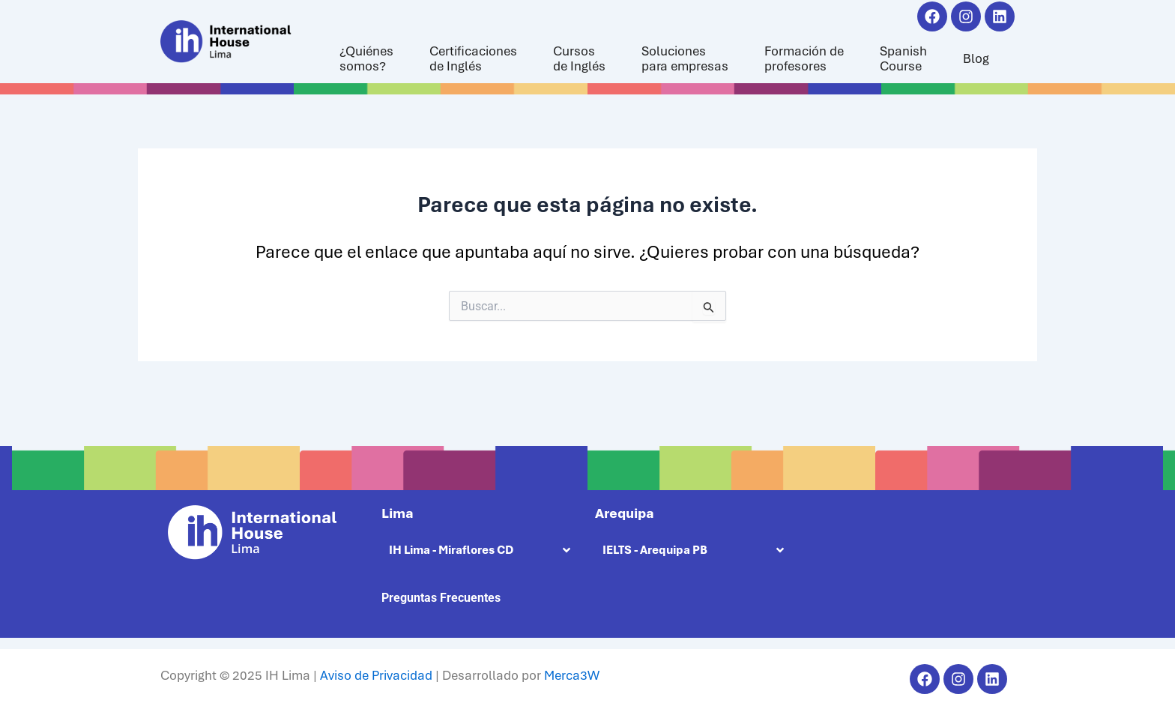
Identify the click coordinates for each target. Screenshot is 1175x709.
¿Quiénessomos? (366, 58)
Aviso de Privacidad (376, 675)
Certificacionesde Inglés (473, 58)
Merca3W (571, 675)
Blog (976, 58)
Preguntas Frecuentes (441, 598)
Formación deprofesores (804, 58)
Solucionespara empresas (684, 58)
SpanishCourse (903, 58)
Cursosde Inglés (579, 58)
